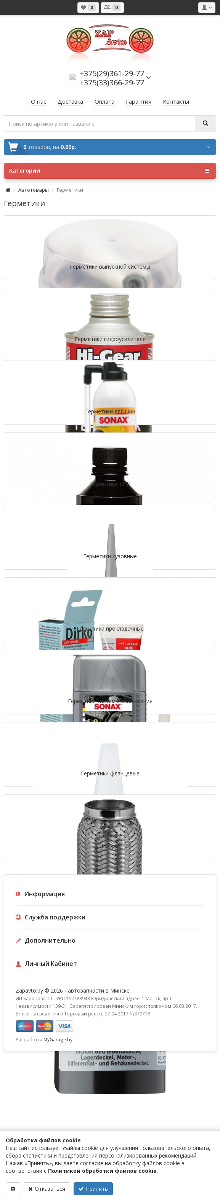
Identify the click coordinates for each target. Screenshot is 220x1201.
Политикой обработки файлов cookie (102, 1170)
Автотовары (33, 189)
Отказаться (47, 1188)
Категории (109, 171)
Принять (93, 1188)
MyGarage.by (57, 1039)
